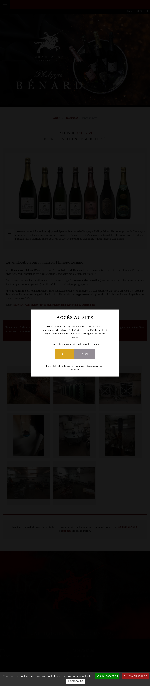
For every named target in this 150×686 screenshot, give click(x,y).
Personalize (75, 681)
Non (84, 353)
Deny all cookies (135, 675)
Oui (64, 353)
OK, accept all (107, 675)
